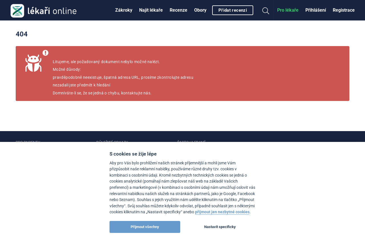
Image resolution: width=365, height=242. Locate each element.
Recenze (178, 10)
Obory (200, 10)
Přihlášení (315, 10)
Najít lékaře (151, 10)
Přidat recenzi (232, 10)
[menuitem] (124, 10)
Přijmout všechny (145, 227)
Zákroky (123, 10)
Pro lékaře (288, 10)
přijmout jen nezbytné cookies (222, 212)
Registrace (344, 10)
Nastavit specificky (220, 227)
